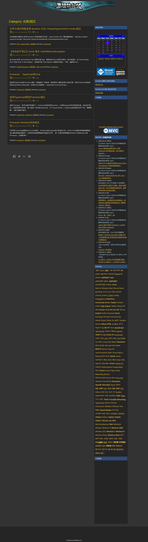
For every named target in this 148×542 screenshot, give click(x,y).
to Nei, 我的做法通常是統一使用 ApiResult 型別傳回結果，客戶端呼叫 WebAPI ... (111, 150)
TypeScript (20, 89)
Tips (18, 44)
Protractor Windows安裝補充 (24, 122)
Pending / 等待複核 (105, 250)
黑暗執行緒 (99, 85)
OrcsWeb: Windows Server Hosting (111, 127)
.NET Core (39, 67)
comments (47, 44)
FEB (107, 58)
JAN (101, 58)
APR (120, 58)
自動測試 (33, 44)
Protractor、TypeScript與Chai (25, 74)
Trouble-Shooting (22, 67)
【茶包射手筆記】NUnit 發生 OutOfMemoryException (37, 51)
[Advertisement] (111, 113)
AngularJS (28, 115)
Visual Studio (24, 44)
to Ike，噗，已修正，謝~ (106, 215)
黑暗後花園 (99, 93)
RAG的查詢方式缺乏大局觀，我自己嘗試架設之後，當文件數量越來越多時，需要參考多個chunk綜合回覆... (112, 188)
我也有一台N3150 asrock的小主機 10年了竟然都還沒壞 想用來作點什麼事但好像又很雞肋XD (112, 237)
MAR (113, 58)
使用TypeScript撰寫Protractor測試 (27, 97)
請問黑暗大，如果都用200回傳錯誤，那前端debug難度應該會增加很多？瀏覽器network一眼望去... (112, 202)
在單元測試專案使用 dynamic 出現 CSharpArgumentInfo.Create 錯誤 (45, 28)
